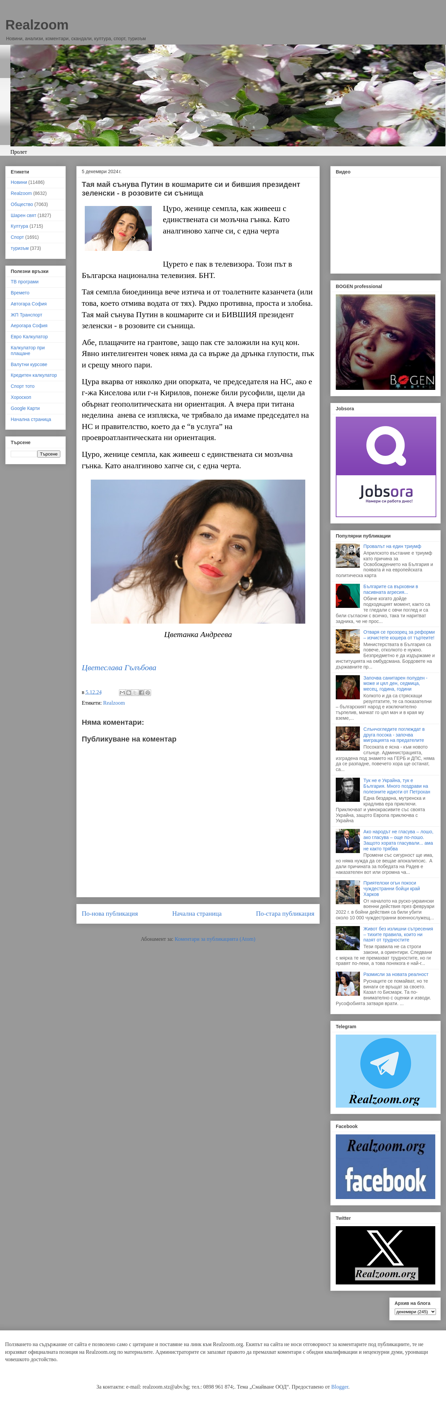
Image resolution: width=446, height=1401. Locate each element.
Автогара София (29, 303)
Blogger (339, 1387)
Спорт (17, 237)
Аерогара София (29, 325)
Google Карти (25, 408)
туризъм (20, 248)
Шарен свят (23, 215)
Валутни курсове (29, 364)
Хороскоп (21, 397)
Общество (22, 204)
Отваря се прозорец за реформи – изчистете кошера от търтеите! (399, 634)
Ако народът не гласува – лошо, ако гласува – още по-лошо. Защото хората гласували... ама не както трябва (399, 840)
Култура (19, 226)
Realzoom (37, 24)
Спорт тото (23, 386)
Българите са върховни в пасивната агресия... (391, 589)
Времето (20, 292)
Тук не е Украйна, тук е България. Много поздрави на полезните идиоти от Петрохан (397, 786)
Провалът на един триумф (392, 546)
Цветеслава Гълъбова (119, 667)
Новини (19, 182)
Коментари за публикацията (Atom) (215, 939)
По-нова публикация (110, 913)
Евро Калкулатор (29, 336)
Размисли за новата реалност (396, 974)
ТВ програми (25, 281)
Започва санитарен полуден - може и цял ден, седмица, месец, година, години (396, 683)
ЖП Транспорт (26, 315)
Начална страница (197, 913)
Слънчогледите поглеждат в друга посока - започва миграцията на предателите (394, 734)
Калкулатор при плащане (28, 350)
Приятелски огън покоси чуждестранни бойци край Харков (392, 888)
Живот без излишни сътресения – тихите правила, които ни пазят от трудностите (398, 934)
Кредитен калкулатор (34, 375)
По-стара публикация (285, 913)
